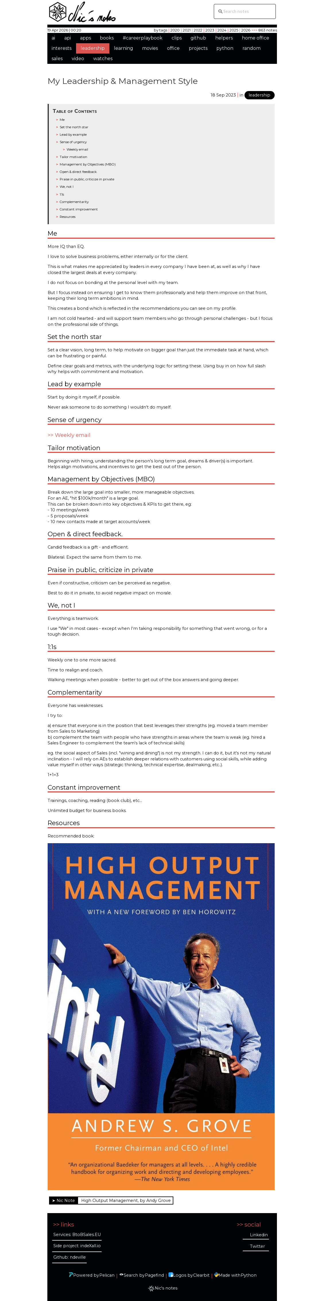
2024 (222, 30)
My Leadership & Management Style (123, 81)
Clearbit (201, 1275)
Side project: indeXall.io (77, 1245)
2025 (234, 30)
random (251, 48)
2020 (175, 30)
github (198, 38)
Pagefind (154, 1275)
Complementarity (74, 202)
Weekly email (77, 149)
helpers (224, 38)
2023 (209, 30)
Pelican (107, 1275)
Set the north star (74, 127)
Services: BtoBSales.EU (77, 1234)
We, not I (66, 187)
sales (57, 58)
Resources (67, 217)
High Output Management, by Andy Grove (126, 1200)
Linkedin (259, 1234)
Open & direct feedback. (78, 172)
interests (61, 48)
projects (198, 48)
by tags (160, 30)
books (107, 38)
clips (177, 38)
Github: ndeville (69, 1257)
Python (249, 1275)
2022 (198, 30)
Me (62, 120)
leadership (93, 48)
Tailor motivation (73, 157)
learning (123, 48)
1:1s (62, 194)
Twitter (257, 1246)
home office (255, 38)
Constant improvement (79, 209)
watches (102, 58)
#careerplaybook (142, 38)
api (67, 38)
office (173, 48)
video (78, 58)
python (224, 48)
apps (85, 38)
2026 (245, 30)
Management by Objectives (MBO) (88, 164)
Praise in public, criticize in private (87, 179)
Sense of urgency (73, 142)
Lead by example (73, 135)
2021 (187, 30)
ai (53, 38)
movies (150, 48)
